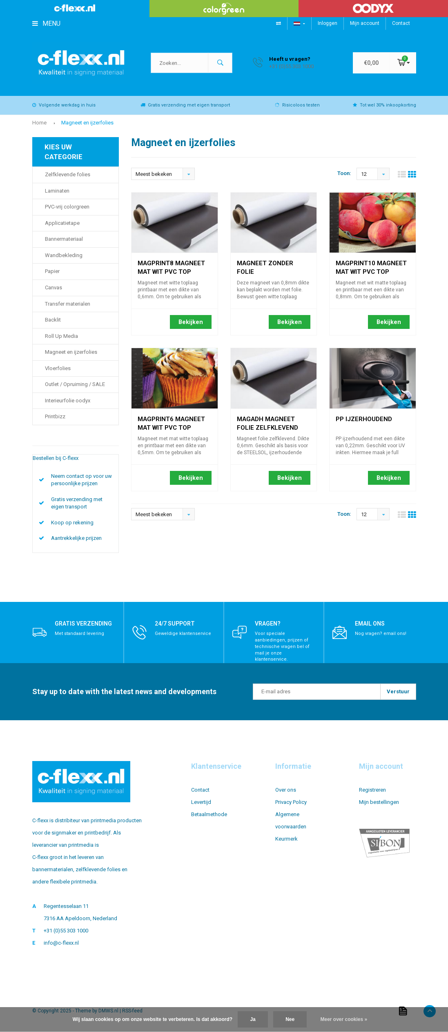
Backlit (53, 320)
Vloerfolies (58, 369)
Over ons (285, 790)
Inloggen (327, 23)
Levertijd (201, 802)
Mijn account (364, 23)
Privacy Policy (291, 802)
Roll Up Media (61, 336)
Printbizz (55, 417)
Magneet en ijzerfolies (87, 123)
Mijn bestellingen (379, 802)
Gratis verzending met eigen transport (185, 105)
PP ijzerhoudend (364, 419)
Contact (401, 23)
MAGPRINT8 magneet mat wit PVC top (171, 265)
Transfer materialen (67, 304)
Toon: (344, 174)
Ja (252, 1019)
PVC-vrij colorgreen (67, 207)
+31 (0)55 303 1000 (66, 931)
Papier (52, 272)
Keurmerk (286, 839)
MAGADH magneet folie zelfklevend (267, 421)
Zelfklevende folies (67, 175)
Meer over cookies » (344, 1019)
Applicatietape (62, 223)
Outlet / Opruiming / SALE (75, 385)
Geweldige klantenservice (183, 634)
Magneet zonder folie (265, 265)
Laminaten (57, 191)
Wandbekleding (63, 256)
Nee (289, 1019)
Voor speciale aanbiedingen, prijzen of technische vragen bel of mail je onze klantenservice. (282, 647)
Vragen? (268, 624)
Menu (46, 23)
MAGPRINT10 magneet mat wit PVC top (371, 265)
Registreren (372, 790)
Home (39, 123)
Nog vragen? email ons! (380, 634)
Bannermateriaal (64, 239)
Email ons (370, 624)
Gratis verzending (83, 624)
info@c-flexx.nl (61, 943)
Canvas (53, 288)
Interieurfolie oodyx (67, 401)
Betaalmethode (209, 815)
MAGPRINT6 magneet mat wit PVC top (171, 421)
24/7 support (175, 624)
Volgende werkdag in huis (64, 105)
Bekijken (190, 322)
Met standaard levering (79, 634)
